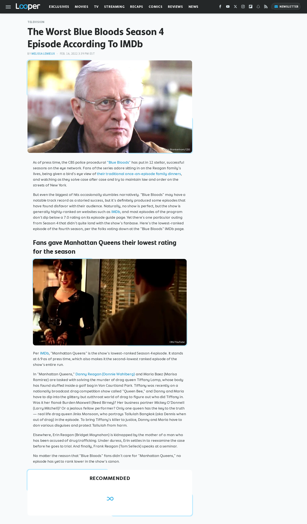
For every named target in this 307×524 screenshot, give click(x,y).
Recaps (136, 6)
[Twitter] (235, 7)
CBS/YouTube (177, 342)
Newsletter (286, 6)
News (193, 6)
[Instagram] (243, 7)
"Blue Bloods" (119, 162)
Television (36, 22)
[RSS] (266, 7)
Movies (81, 6)
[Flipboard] (251, 7)
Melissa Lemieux (43, 53)
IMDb (115, 211)
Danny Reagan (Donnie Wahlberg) (105, 374)
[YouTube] (228, 7)
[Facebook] (220, 7)
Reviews (175, 6)
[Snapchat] (258, 7)
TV (96, 6)
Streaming (114, 6)
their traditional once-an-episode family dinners (139, 173)
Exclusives (59, 6)
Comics (156, 6)
